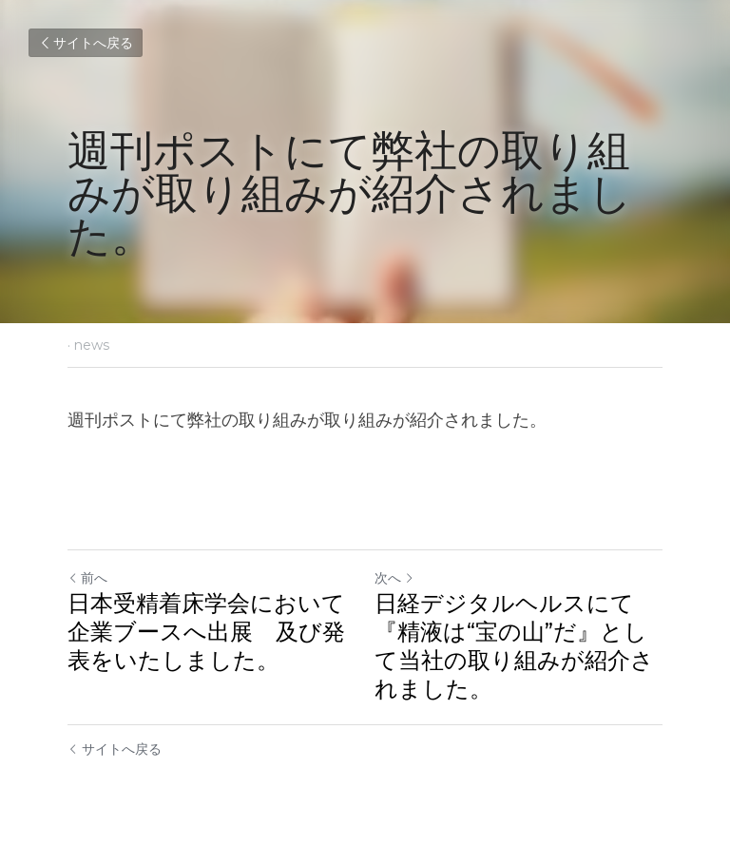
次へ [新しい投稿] (394, 577)
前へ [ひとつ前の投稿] (87, 577)
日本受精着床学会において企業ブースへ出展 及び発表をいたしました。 (206, 631)
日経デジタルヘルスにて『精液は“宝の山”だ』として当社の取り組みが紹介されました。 (514, 645)
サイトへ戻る (85, 42)
